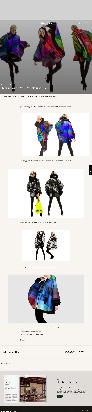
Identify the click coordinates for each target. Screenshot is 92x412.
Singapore (67, 352)
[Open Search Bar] (87, 23)
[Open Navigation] (90, 23)
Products (11, 22)
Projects (2, 22)
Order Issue (60, 396)
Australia (67, 351)
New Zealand (81, 351)
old (85, 351)
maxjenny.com (23, 340)
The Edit (15, 22)
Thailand (72, 352)
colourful (72, 351)
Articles (6, 22)
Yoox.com (42, 334)
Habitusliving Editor (8, 84)
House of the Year (74, 22)
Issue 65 (81, 22)
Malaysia (76, 351)
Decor (2, 84)
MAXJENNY (35, 106)
